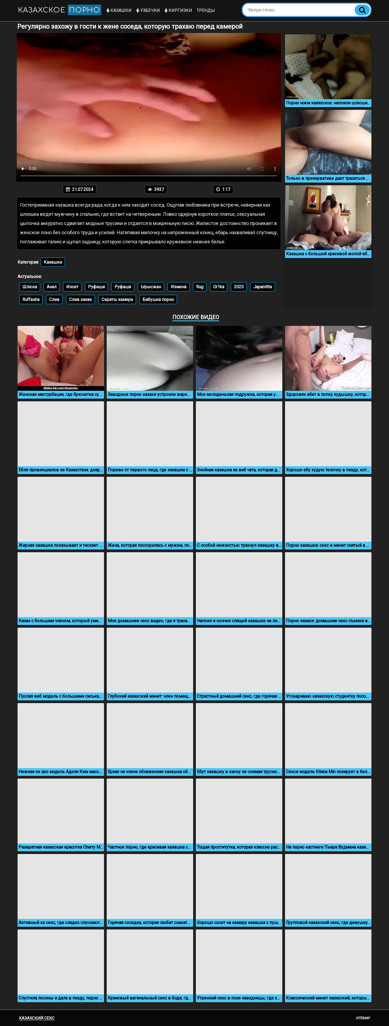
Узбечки (148, 10)
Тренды (206, 10)
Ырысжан (151, 286)
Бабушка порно (158, 299)
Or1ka (218, 286)
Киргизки (178, 10)
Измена (178, 286)
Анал (51, 286)
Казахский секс (37, 1018)
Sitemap (363, 1018)
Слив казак (80, 299)
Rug (199, 286)
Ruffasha (30, 299)
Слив (54, 299)
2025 (239, 286)
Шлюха (29, 286)
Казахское (60, 10)
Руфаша (123, 286)
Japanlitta (262, 286)
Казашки (119, 10)
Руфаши (96, 286)
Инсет (72, 286)
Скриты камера (117, 299)
